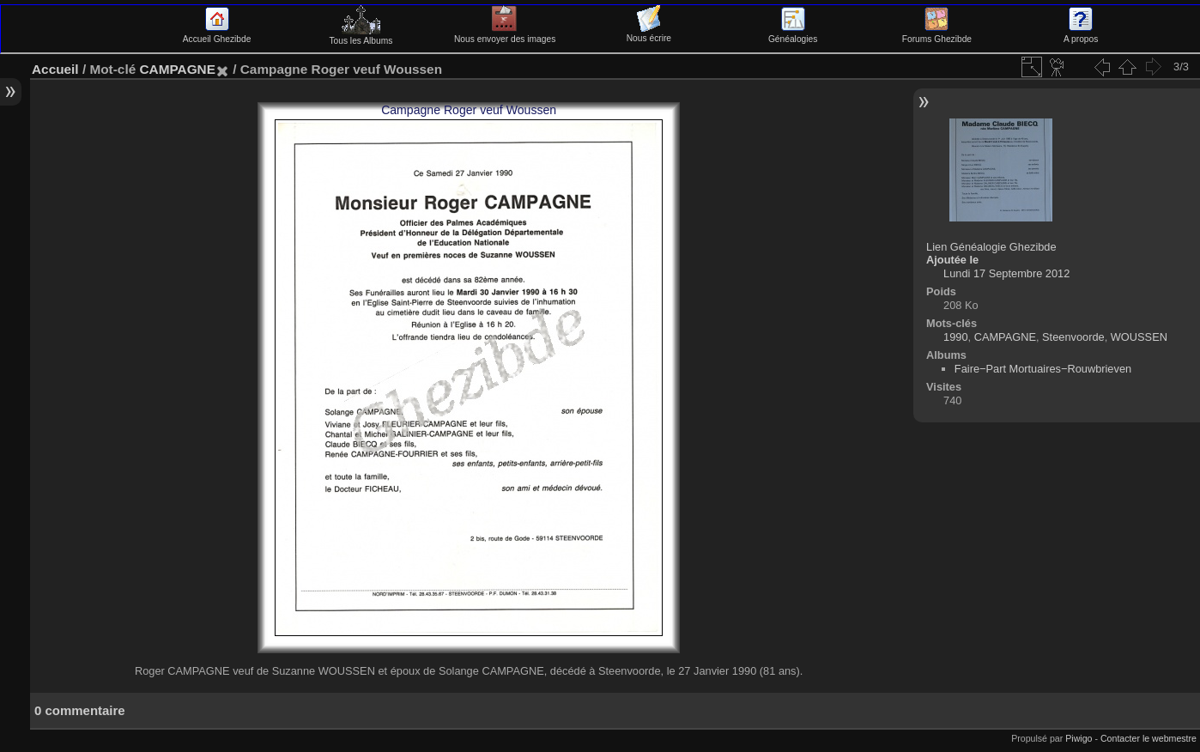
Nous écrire (649, 33)
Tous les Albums (360, 36)
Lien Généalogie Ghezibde (991, 246)
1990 (955, 337)
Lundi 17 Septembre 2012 (1006, 273)
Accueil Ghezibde (217, 34)
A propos (1081, 34)
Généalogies (792, 34)
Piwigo (1078, 738)
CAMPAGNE (177, 69)
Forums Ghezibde (937, 34)
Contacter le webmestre (1148, 738)
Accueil (55, 69)
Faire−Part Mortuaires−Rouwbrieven (1043, 368)
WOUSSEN (1139, 337)
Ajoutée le (952, 259)
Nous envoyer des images (504, 34)
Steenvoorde (1073, 337)
